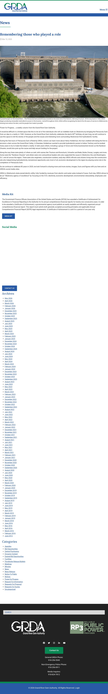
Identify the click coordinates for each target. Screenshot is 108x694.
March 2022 (9, 422)
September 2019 (11, 498)
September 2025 (11, 319)
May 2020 (8, 478)
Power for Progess (11, 579)
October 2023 (10, 377)
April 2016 (8, 528)
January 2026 (10, 308)
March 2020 (9, 483)
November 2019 (11, 493)
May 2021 (8, 447)
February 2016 (10, 533)
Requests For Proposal (13, 584)
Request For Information (14, 582)
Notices (7, 577)
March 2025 (9, 334)
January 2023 (10, 397)
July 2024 (8, 354)
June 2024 (9, 356)
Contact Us (9, 288)
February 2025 (10, 336)
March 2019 (9, 513)
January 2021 (10, 458)
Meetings (8, 564)
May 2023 (8, 387)
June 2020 (9, 475)
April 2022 (8, 420)
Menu (103, 9)
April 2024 (8, 362)
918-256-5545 (54, 660)
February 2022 (10, 425)
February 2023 (10, 394)
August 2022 (9, 410)
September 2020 (11, 468)
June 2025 (9, 326)
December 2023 (10, 372)
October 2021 (10, 435)
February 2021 (10, 455)
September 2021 (11, 437)
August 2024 (9, 351)
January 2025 (10, 339)
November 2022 (11, 402)
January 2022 (10, 427)
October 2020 (10, 465)
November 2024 (11, 344)
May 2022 (8, 417)
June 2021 (9, 445)
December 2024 (10, 341)
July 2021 (8, 442)
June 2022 (9, 415)
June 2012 (9, 536)
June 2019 (9, 506)
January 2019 (10, 518)
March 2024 (9, 364)
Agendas (8, 546)
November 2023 (11, 374)
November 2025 (11, 314)
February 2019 (10, 516)
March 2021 (9, 453)
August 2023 (9, 382)
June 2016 (9, 523)
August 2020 (9, 470)
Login (77, 688)
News (7, 569)
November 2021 (11, 432)
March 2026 (9, 303)
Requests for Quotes (12, 587)
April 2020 (8, 480)
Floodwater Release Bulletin (15, 562)
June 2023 (9, 384)
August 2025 (9, 321)
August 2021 (9, 440)
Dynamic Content (11, 554)
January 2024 (10, 369)
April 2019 (8, 511)
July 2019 (8, 503)
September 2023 (11, 379)
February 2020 (10, 485)
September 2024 (11, 349)
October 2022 (10, 405)
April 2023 (8, 389)
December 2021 (10, 430)
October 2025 (10, 316)
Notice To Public (11, 574)
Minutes (8, 567)
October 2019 (10, 496)
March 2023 (9, 392)
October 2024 (10, 346)
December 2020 (10, 460)
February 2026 (10, 306)
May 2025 (8, 329)
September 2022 (11, 407)
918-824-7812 (54, 674)
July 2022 (8, 412)
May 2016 (8, 526)
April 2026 (8, 301)
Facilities (8, 559)
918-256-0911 (54, 667)
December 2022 (10, 399)
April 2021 (8, 450)
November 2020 (11, 463)
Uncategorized (10, 589)
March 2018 (9, 521)
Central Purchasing (12, 551)
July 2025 (8, 324)
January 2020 (10, 488)
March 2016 (9, 531)
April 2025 (8, 331)
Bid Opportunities (11, 549)
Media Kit (8, 216)
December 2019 (10, 490)
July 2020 (8, 473)
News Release (10, 572)
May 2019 (8, 508)
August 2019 (9, 501)
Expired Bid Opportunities (14, 556)
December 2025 (10, 311)
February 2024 (10, 367)
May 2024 (8, 359)
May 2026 (8, 298)
